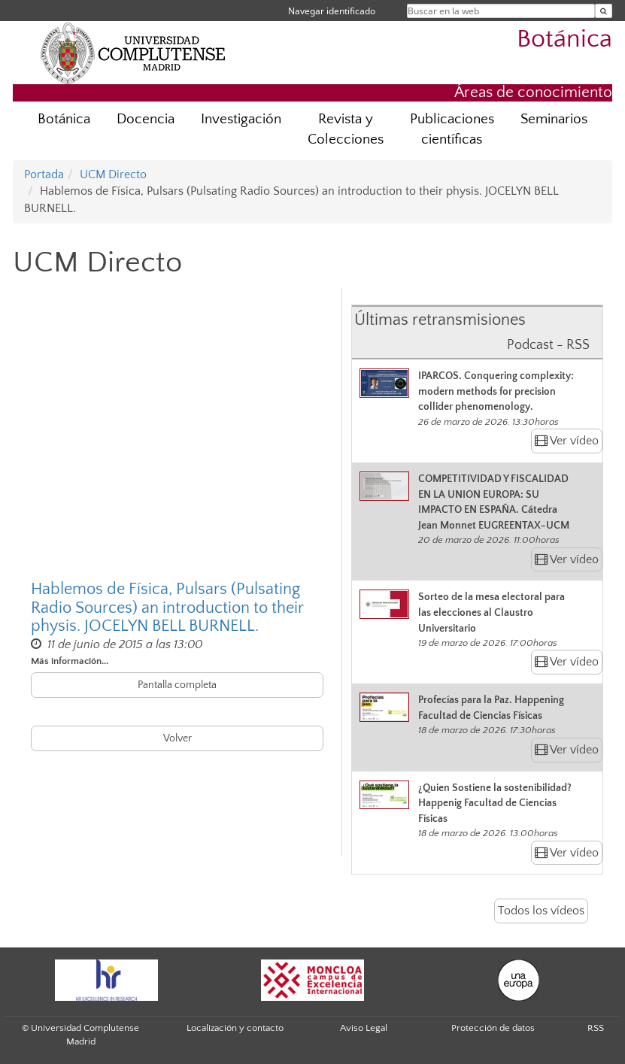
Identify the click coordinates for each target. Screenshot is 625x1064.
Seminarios (553, 119)
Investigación (241, 119)
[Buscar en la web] (603, 11)
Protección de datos (493, 1028)
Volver (177, 738)
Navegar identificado (331, 11)
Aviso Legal (363, 1028)
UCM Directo (113, 174)
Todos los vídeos (541, 910)
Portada (44, 174)
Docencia (145, 119)
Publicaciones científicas (452, 129)
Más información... (69, 661)
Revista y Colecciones (346, 129)
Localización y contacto (235, 1028)
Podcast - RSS (548, 345)
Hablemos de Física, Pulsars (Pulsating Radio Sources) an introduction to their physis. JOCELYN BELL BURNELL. (167, 607)
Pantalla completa (177, 685)
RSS (595, 1028)
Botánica (564, 39)
